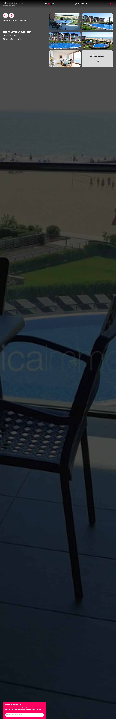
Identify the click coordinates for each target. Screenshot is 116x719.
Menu (111, 4)
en (49, 4)
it (46, 4)
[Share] (5, 15)
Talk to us (82, 4)
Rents (16, 20)
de (53, 4)
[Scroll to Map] (11, 15)
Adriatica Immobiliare (8, 20)
